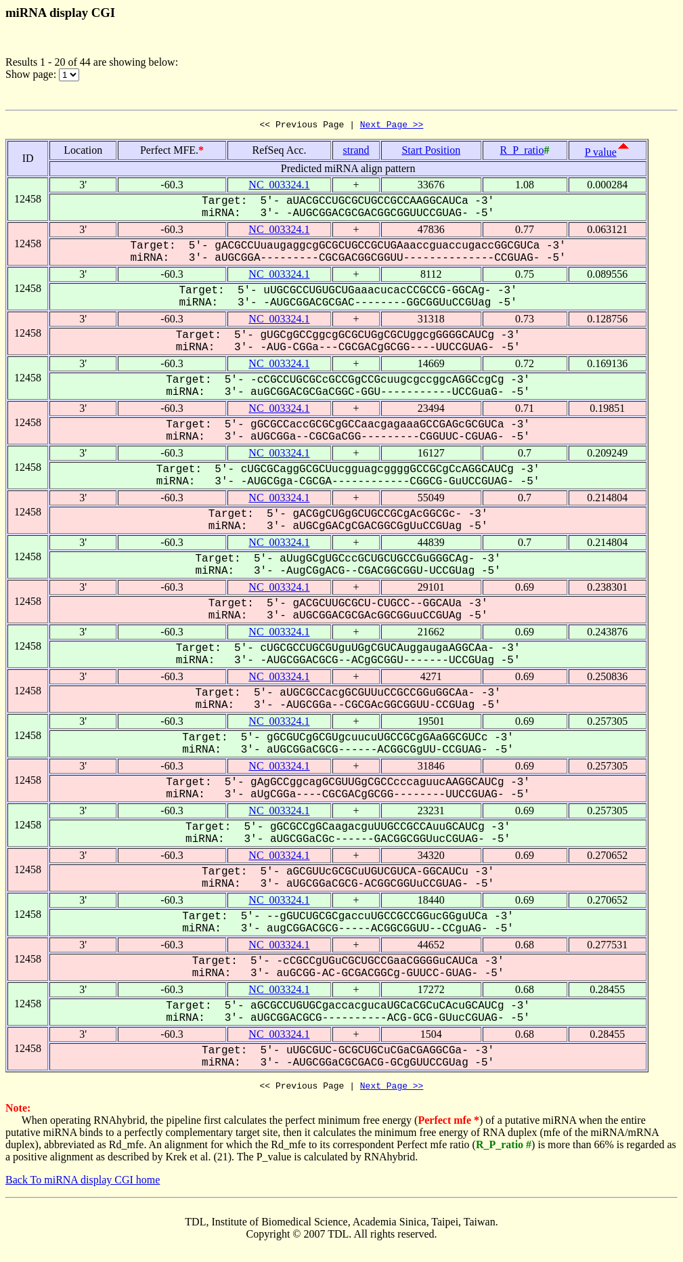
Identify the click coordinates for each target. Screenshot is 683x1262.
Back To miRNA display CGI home (82, 1184)
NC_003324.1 (278, 186)
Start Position (430, 152)
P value (601, 154)
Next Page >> (392, 126)
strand (356, 152)
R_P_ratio (522, 152)
